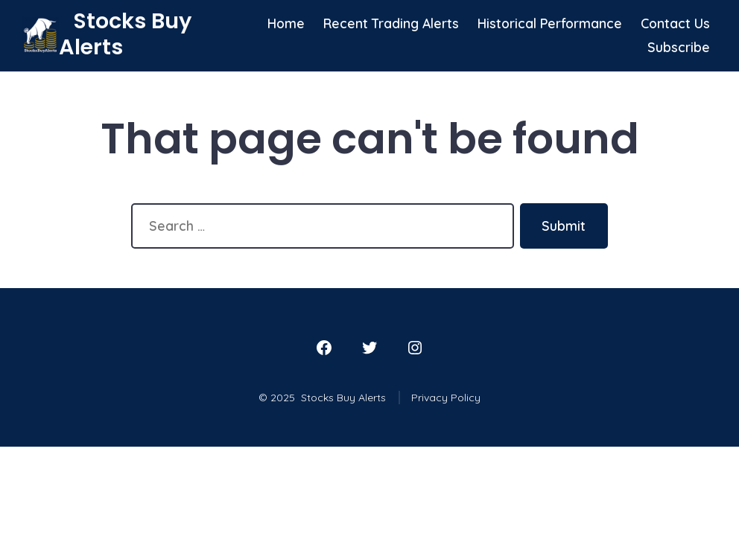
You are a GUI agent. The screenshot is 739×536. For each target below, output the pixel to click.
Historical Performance (550, 23)
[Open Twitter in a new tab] (369, 347)
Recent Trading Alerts (391, 23)
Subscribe (678, 47)
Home (286, 23)
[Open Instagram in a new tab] (415, 347)
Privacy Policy (445, 397)
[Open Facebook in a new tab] (324, 347)
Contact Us (675, 23)
